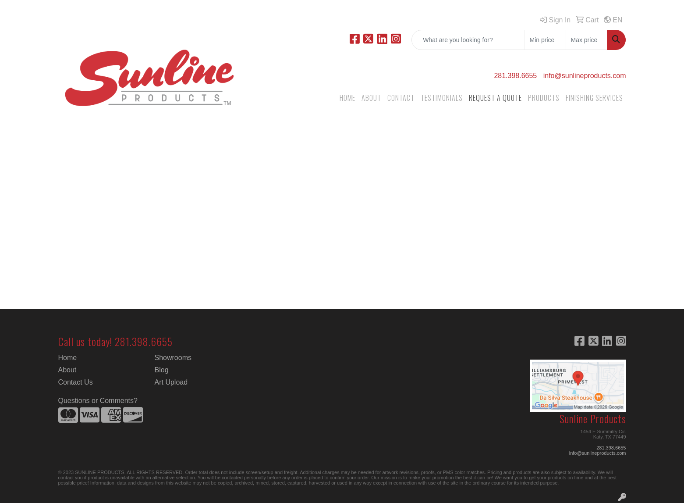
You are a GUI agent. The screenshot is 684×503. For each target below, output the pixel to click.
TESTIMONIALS (442, 98)
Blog (162, 370)
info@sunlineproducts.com (584, 75)
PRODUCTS (544, 98)
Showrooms (173, 357)
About (67, 370)
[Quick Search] (468, 40)
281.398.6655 (515, 75)
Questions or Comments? (98, 400)
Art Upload (171, 382)
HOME (347, 98)
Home (67, 357)
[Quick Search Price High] (586, 40)
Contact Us (75, 382)
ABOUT (371, 98)
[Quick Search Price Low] (545, 40)
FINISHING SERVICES (594, 98)
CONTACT (401, 98)
